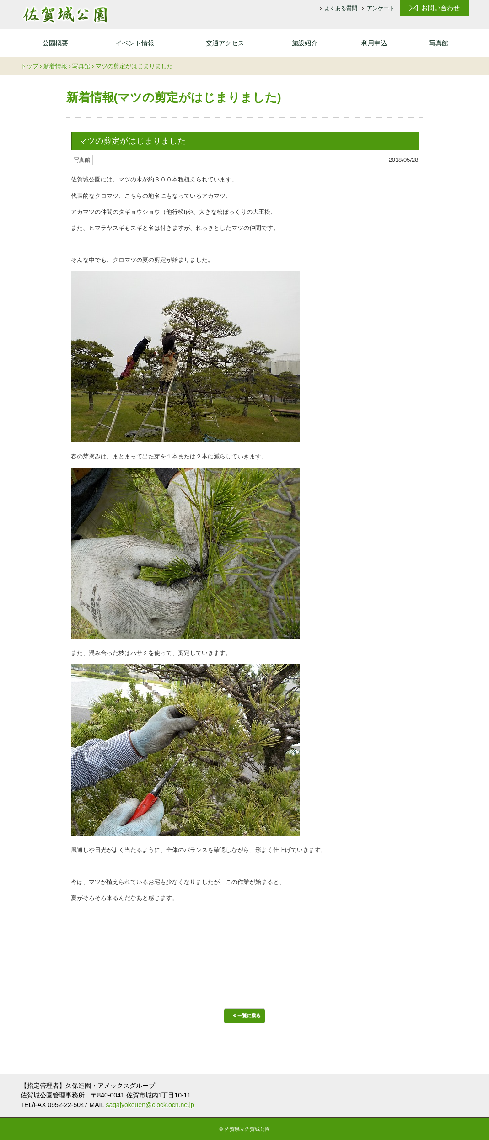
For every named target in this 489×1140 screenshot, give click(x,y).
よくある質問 (340, 8)
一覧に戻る (248, 1015)
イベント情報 (135, 43)
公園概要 (55, 43)
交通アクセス (225, 43)
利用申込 (374, 43)
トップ (29, 66)
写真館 (438, 43)
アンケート (380, 8)
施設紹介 (304, 43)
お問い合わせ (440, 8)
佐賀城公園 (65, 15)
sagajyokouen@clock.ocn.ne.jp (150, 1104)
